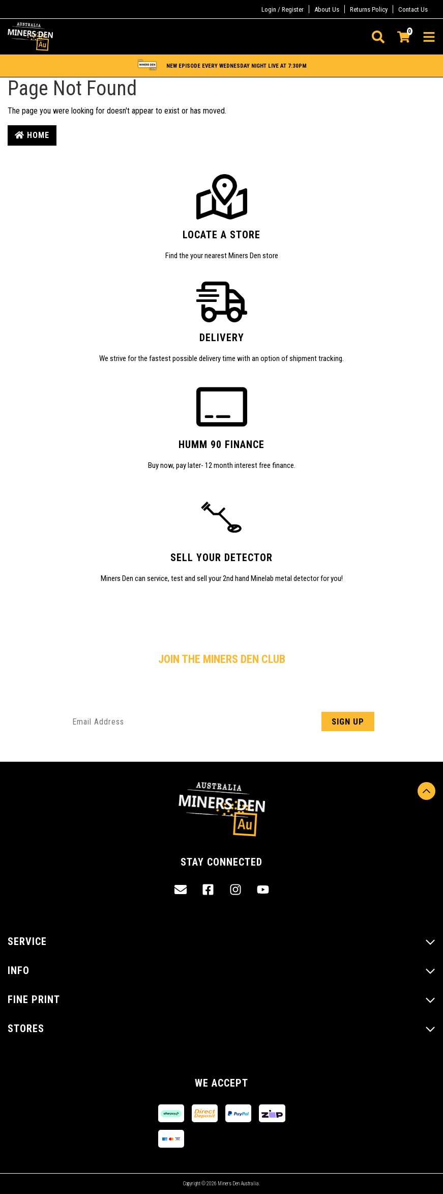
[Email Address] (221, 721)
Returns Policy (369, 9)
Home (32, 135)
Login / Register (282, 9)
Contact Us (413, 9)
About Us (326, 9)
